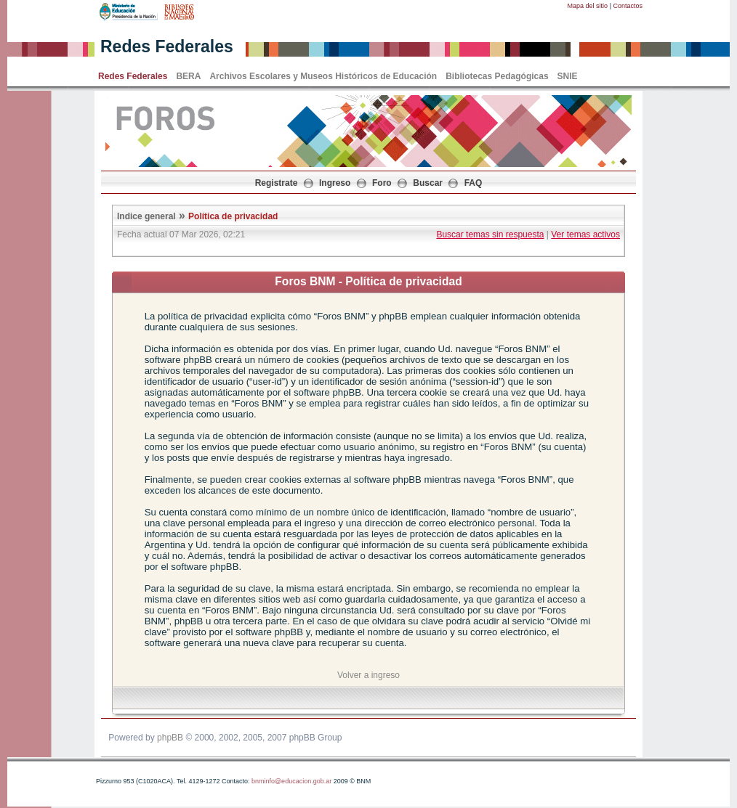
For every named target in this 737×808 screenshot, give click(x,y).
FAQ (473, 183)
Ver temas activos (585, 234)
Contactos (628, 5)
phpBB (170, 737)
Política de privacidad (233, 216)
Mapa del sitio (588, 5)
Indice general (146, 216)
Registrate (276, 183)
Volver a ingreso (368, 675)
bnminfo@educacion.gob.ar (291, 781)
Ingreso (334, 183)
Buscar (428, 183)
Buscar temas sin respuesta (490, 234)
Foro (382, 183)
